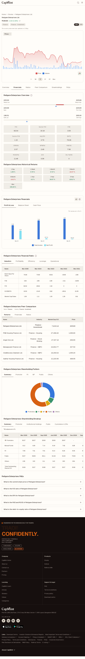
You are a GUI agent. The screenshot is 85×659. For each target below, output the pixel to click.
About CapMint (8, 652)
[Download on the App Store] (7, 629)
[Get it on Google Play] (18, 629)
